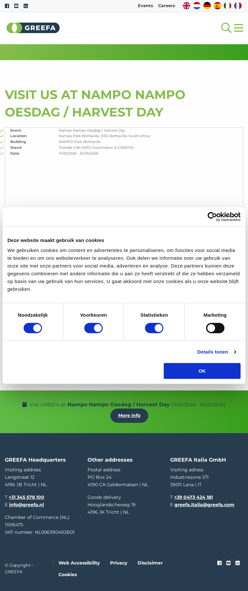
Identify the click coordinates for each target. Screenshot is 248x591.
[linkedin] (237, 563)
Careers (166, 5)
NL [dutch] (197, 5)
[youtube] (228, 563)
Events (145, 5)
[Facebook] (7, 6)
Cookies (67, 574)
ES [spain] (217, 5)
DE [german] (207, 5)
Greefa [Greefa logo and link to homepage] (33, 28)
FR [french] (238, 5)
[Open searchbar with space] (225, 28)
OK (202, 371)
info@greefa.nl (26, 505)
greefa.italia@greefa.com (204, 505)
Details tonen (212, 352)
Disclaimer (150, 563)
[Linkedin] (26, 6)
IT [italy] (227, 5)
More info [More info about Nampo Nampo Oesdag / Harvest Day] (129, 415)
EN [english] (186, 5)
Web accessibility (79, 563)
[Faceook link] (219, 563)
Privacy (118, 563)
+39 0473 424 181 (193, 497)
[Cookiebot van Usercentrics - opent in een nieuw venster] (212, 217)
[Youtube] (16, 6)
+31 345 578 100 (26, 497)
